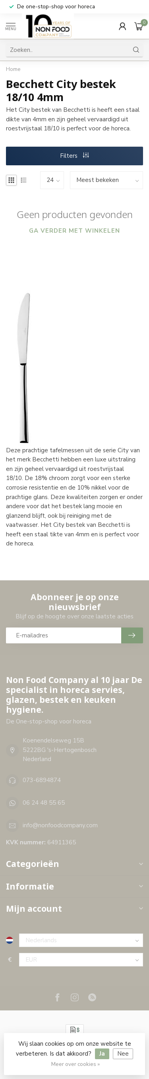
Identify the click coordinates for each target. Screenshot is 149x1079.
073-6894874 (42, 780)
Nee (123, 1054)
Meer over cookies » (75, 1064)
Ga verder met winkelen (74, 231)
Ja (102, 1054)
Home (13, 69)
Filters (74, 156)
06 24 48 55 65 (44, 803)
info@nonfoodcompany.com (60, 825)
